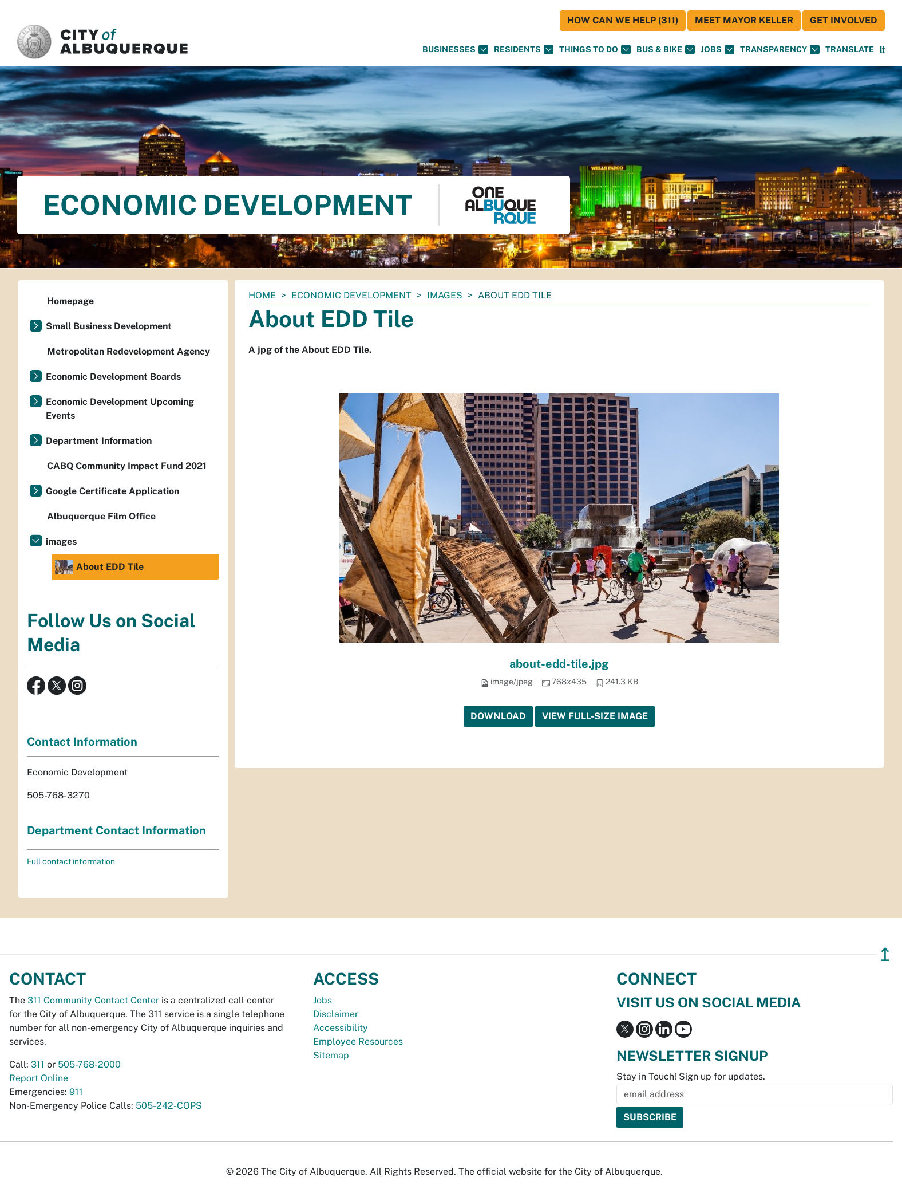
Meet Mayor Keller (744, 20)
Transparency (780, 49)
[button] (849, 49)
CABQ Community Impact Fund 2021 (127, 465)
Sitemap (331, 1055)
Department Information (99, 440)
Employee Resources (358, 1041)
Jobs (717, 49)
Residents (523, 49)
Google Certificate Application (112, 491)
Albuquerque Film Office (101, 516)
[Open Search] (882, 49)
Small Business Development (109, 326)
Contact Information (82, 742)
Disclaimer (335, 1014)
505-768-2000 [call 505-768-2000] (89, 1064)
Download (498, 716)
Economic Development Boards (113, 376)
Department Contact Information (116, 830)
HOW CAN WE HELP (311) (622, 20)
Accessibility (340, 1027)
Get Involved (843, 20)
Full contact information (71, 861)
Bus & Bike (665, 49)
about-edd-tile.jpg (559, 664)
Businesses (455, 49)
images (444, 295)
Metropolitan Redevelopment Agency (128, 351)
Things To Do (595, 49)
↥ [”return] (885, 954)
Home (262, 295)
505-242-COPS (169, 1105)
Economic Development (351, 295)
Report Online (38, 1078)
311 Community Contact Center (93, 1000)
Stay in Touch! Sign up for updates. (690, 1076)
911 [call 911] (76, 1091)
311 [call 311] (38, 1064)
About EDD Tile (99, 567)
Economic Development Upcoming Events (120, 408)
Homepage (70, 301)
